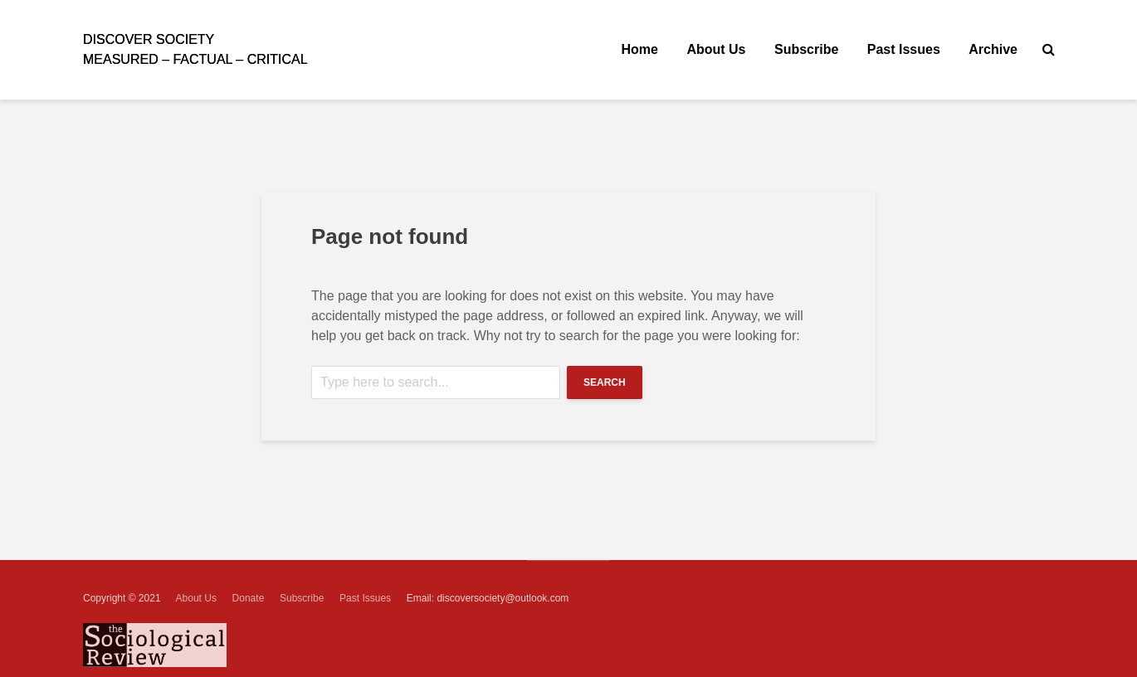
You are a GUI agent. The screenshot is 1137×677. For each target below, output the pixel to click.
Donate (248, 598)
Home (640, 49)
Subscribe (806, 49)
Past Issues (903, 49)
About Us (715, 49)
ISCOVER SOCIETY (148, 39)
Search (604, 382)
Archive (993, 49)
